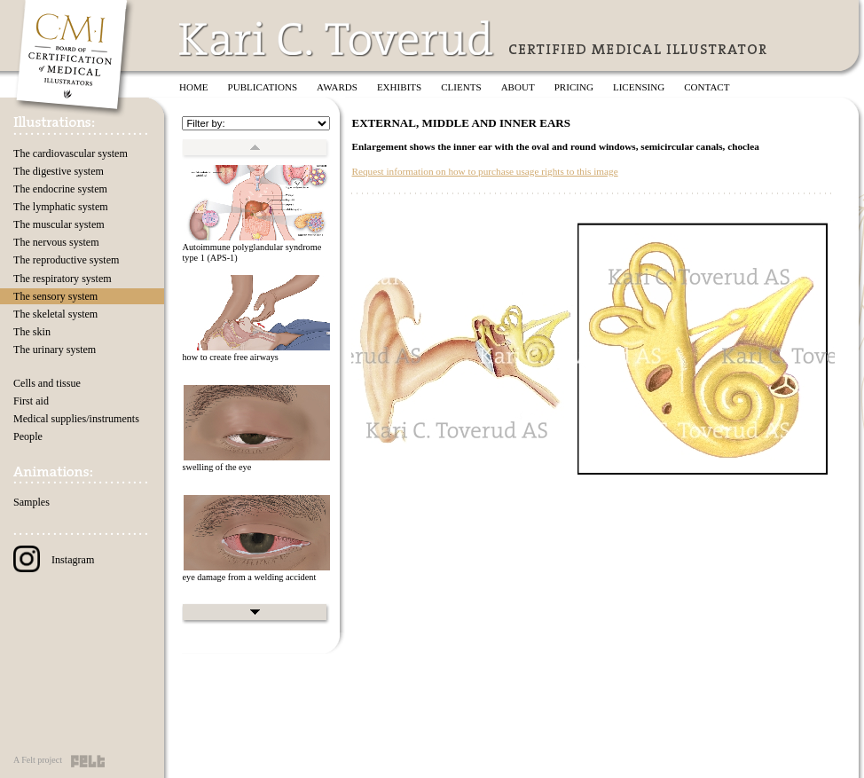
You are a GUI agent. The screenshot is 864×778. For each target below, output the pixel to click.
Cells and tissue (47, 383)
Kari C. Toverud (337, 38)
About (518, 87)
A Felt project (37, 760)
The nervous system (56, 242)
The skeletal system (55, 314)
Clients (461, 87)
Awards (337, 87)
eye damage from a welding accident (249, 577)
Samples (31, 502)
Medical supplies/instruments (76, 419)
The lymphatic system (60, 206)
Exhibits (399, 87)
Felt (88, 761)
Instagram (53, 560)
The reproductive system (66, 260)
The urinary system (54, 349)
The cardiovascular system (70, 153)
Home (193, 87)
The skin (32, 332)
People (28, 436)
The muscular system (59, 224)
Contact (706, 87)
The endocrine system (60, 189)
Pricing (573, 87)
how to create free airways (230, 357)
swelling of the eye (216, 467)
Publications (263, 87)
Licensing (638, 87)
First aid (31, 401)
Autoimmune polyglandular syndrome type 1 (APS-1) (251, 252)
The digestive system (58, 171)
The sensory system (55, 296)
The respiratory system (62, 278)
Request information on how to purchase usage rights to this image (484, 171)
